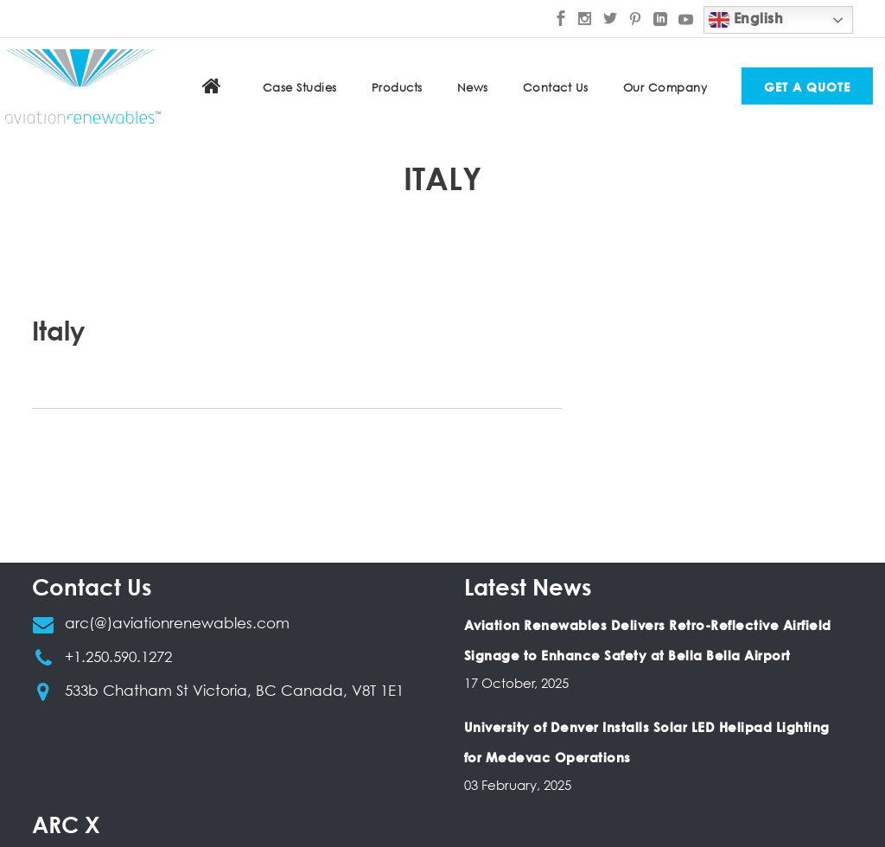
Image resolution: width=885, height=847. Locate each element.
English (746, 20)
